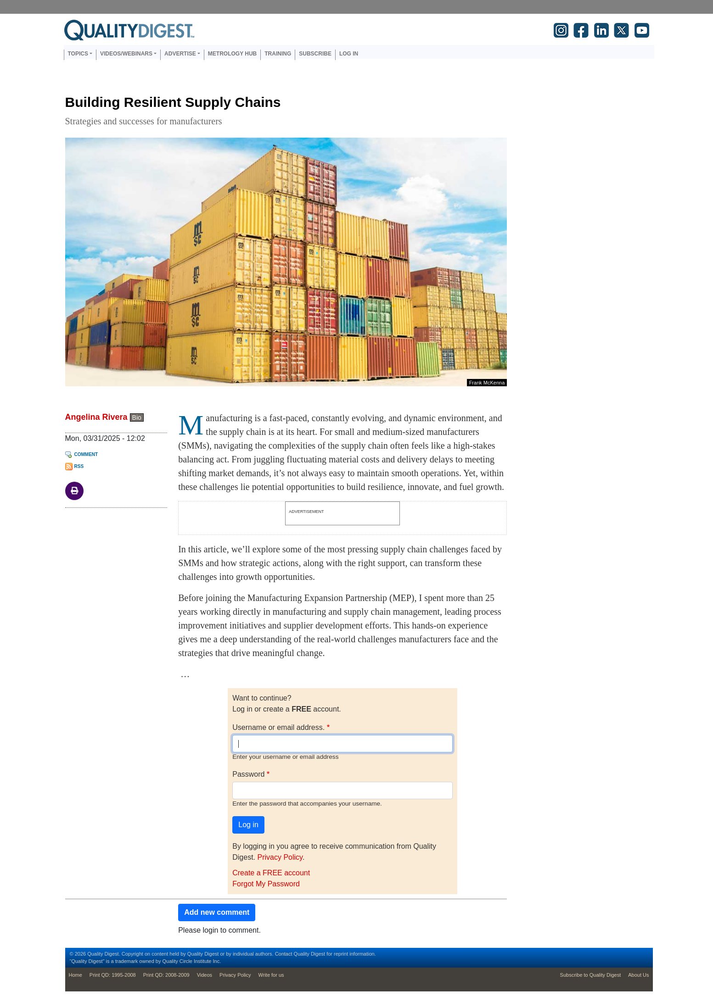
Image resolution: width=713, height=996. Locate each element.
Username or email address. (278, 727)
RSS (79, 466)
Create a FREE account (271, 873)
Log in (348, 53)
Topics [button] (78, 53)
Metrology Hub (232, 53)
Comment (86, 454)
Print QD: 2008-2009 (166, 975)
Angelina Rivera (96, 417)
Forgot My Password (266, 884)
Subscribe (315, 53)
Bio (136, 417)
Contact (283, 954)
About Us (638, 975)
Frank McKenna (487, 382)
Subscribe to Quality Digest (590, 975)
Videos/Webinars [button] (126, 53)
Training (277, 53)
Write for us (271, 975)
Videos (204, 975)
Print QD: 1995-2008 (113, 975)
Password (248, 774)
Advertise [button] (180, 53)
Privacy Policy (279, 857)
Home (75, 975)
